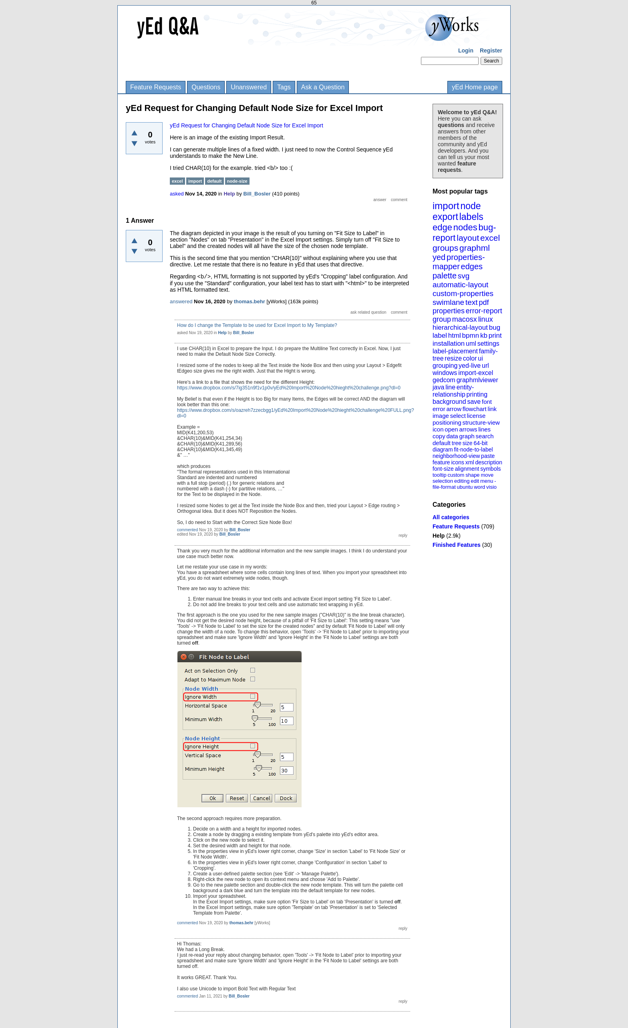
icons (457, 462)
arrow (453, 408)
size (468, 443)
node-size (237, 181)
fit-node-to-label (473, 449)
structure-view (481, 422)
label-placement (455, 351)
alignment (467, 469)
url (485, 365)
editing (461, 481)
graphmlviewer (477, 380)
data (452, 436)
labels (471, 217)
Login (465, 50)
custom (455, 475)
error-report (484, 311)
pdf (484, 302)
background (449, 401)
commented (187, 530)
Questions (205, 87)
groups (445, 247)
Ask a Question (323, 87)
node (470, 206)
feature (441, 462)
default (442, 442)
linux (485, 319)
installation (449, 343)
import (446, 205)
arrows (468, 429)
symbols (490, 469)
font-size (443, 469)
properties (449, 311)
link (492, 408)
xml (469, 462)
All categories (451, 517)
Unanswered (249, 87)
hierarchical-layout (460, 327)
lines (484, 429)
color (470, 358)
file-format (444, 487)
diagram (443, 449)
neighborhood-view (456, 456)
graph (466, 436)
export (445, 217)
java (438, 387)
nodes (465, 227)
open (451, 429)
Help (439, 535)
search (485, 436)
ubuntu (465, 487)
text (471, 302)
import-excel (475, 372)
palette (445, 275)
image (441, 415)
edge (442, 227)
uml (471, 343)
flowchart (475, 408)
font (487, 401)
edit (475, 481)
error (439, 408)
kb (483, 335)
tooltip (440, 475)
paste (488, 456)
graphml (474, 247)
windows (445, 372)
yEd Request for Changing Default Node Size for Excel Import (246, 125)
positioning (447, 422)
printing (477, 394)
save (474, 401)
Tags (284, 87)
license (476, 415)
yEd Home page (475, 87)
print (495, 335)
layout (468, 237)
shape (472, 475)
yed (439, 257)
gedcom (444, 380)
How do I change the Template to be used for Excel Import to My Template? (257, 325)
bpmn (470, 335)
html (454, 335)
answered (181, 301)
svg (464, 276)
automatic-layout (460, 284)
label (440, 335)
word (479, 487)
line (450, 387)
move (487, 475)
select (458, 415)
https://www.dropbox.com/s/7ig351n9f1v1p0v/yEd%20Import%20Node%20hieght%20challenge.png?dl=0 (289, 388)
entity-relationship (453, 391)
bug (494, 327)
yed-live (470, 365)
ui (480, 358)
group (442, 319)
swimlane (448, 302)
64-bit (480, 443)
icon (438, 429)
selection (443, 481)
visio (491, 487)
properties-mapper (459, 262)
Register (491, 50)
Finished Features (457, 545)
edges (472, 266)
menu (486, 481)
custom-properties (463, 293)
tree (456, 443)
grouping (445, 365)
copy (439, 436)
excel (490, 237)
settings (488, 343)
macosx (464, 319)
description (488, 462)
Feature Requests (155, 87)
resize (453, 358)
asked (177, 194)
